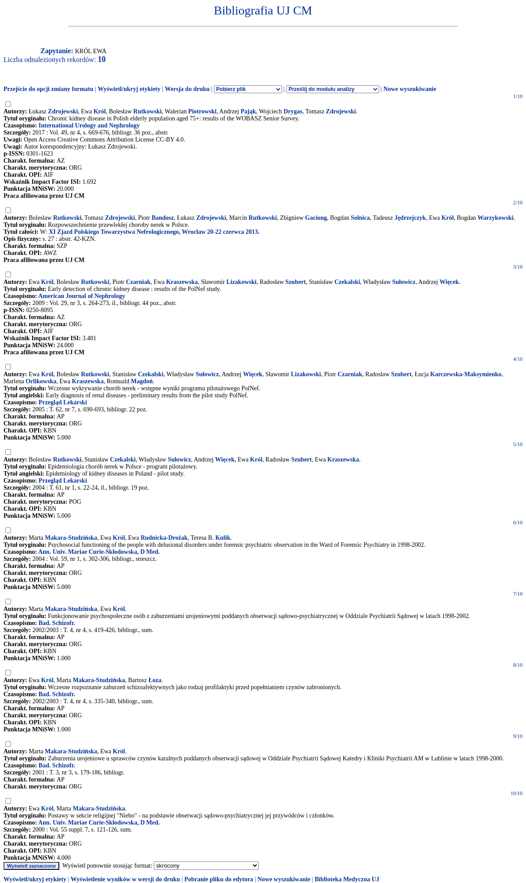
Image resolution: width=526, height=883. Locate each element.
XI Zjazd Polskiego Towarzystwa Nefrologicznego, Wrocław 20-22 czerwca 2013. (154, 232)
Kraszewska (182, 282)
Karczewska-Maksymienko (465, 374)
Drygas (292, 111)
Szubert (295, 282)
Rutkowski (147, 111)
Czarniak (138, 282)
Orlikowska (40, 381)
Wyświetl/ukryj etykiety (129, 89)
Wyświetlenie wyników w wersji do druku (125, 879)
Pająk (248, 111)
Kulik (222, 537)
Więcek (449, 282)
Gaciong (316, 217)
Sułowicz (404, 282)
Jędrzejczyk (410, 217)
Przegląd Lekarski (63, 402)
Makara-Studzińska (71, 537)
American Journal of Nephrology (81, 296)
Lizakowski (241, 282)
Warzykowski (496, 217)
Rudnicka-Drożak (164, 537)
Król (100, 111)
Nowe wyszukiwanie (409, 89)
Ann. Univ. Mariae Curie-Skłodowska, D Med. (99, 552)
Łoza (155, 680)
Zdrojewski (63, 111)
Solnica (360, 217)
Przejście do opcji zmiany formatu (49, 89)
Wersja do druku (187, 89)
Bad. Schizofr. (57, 623)
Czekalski (347, 282)
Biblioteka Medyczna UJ (347, 879)
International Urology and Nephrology (89, 125)
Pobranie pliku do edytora (218, 879)
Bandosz (163, 217)
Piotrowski (202, 111)
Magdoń (142, 381)
